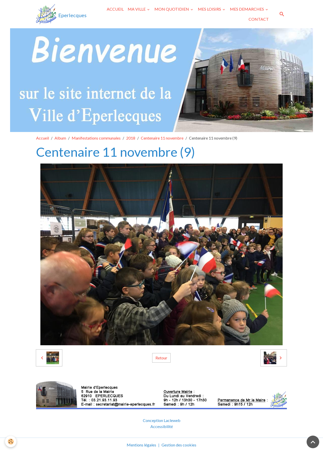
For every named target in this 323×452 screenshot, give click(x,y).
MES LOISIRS (210, 9)
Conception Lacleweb (161, 420)
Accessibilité (161, 426)
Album (60, 138)
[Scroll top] (313, 442)
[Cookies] (10, 441)
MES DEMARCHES (247, 9)
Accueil (42, 138)
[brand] (60, 14)
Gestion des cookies (179, 444)
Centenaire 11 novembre (162, 138)
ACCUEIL (115, 9)
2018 (130, 138)
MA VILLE (137, 9)
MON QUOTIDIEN (172, 9)
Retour (161, 357)
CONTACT (259, 19)
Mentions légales (141, 444)
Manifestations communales (96, 138)
